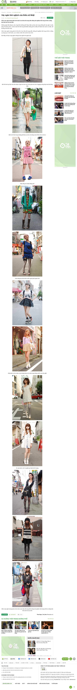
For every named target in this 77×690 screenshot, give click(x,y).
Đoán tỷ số (44, 1)
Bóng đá (17, 4)
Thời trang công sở (25, 7)
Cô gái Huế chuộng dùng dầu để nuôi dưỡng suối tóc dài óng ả (69, 104)
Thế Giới (62, 4)
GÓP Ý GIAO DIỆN (4, 688)
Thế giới (17, 662)
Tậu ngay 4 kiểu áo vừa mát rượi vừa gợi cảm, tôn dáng (20, 632)
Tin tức (11, 4)
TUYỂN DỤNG (55, 683)
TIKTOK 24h (42, 658)
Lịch (52, 1)
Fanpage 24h (22, 658)
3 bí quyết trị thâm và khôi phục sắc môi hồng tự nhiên (69, 97)
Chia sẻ (51, 17)
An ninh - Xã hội (24, 662)
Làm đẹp (58, 93)
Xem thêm (50, 618)
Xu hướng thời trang (45, 7)
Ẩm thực (45, 662)
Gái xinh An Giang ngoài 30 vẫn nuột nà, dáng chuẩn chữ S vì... (46, 632)
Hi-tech (57, 4)
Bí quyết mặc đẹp (34, 7)
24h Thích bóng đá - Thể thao (40, 4)
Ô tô (74, 4)
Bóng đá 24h (32, 658)
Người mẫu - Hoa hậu (56, 7)
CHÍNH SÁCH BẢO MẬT (32, 683)
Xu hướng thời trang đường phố (11, 18)
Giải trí (29, 4)
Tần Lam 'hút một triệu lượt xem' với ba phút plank (69, 119)
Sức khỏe (51, 4)
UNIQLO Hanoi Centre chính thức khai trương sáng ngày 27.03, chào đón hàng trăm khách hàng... (69, 85)
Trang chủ (3, 12)
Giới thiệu (17, 683)
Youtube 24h (52, 658)
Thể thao (69, 4)
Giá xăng (37, 1)
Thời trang (9, 12)
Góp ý (23, 683)
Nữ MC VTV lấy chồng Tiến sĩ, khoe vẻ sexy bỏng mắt (43, 642)
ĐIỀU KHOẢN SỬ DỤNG (44, 683)
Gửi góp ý (12, 614)
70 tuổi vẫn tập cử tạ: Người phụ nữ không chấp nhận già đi (69, 112)
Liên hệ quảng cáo (7, 683)
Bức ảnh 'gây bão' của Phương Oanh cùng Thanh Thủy (43, 649)
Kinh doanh (23, 4)
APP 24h (5, 658)
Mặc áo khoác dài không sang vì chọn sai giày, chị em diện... (6, 632)
